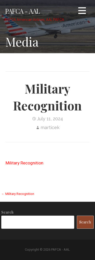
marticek (50, 127)
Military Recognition (24, 162)
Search (7, 212)
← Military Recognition (17, 194)
